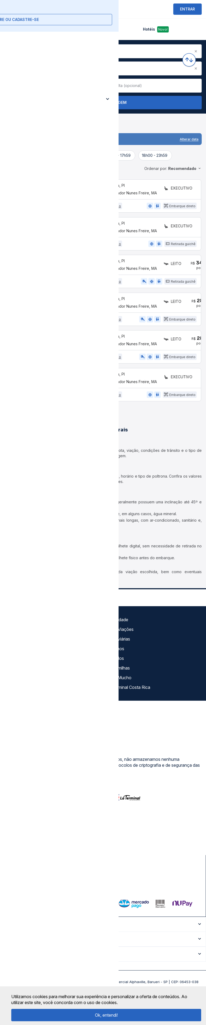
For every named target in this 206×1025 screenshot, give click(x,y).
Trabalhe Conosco (24, 702)
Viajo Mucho (119, 693)
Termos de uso (20, 644)
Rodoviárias (118, 654)
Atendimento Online (25, 693)
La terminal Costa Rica (128, 702)
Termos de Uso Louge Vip (31, 664)
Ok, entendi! (106, 1015)
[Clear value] (96, 85)
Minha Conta (18, 683)
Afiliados (115, 673)
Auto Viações (120, 644)
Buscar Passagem (103, 102)
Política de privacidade (28, 654)
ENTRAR (187, 9)
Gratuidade (117, 635)
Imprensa (15, 673)
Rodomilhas (118, 683)
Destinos (115, 664)
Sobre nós (16, 635)
